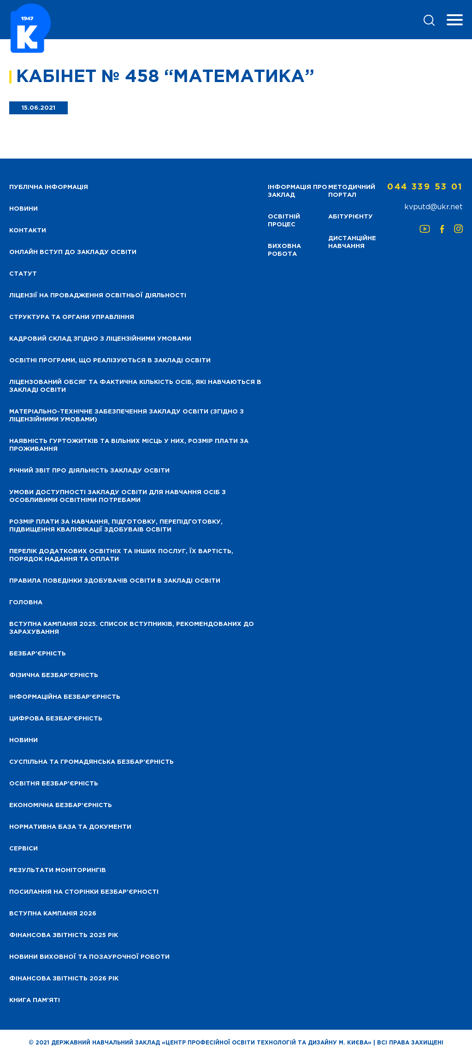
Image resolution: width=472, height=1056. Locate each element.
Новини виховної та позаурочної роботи (89, 957)
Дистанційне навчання (352, 242)
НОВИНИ (23, 209)
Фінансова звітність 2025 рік (63, 935)
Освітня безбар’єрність (53, 783)
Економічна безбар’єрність (60, 805)
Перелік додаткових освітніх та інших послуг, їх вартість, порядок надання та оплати (121, 555)
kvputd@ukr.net (433, 207)
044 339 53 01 (425, 187)
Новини (23, 740)
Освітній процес (284, 220)
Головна (25, 602)
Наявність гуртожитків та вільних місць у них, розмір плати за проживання (128, 445)
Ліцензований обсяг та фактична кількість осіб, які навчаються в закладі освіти (135, 386)
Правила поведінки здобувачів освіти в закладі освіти (114, 581)
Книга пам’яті (34, 1000)
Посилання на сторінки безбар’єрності (84, 892)
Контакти (27, 230)
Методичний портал (351, 191)
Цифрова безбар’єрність (55, 718)
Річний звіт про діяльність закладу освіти (89, 470)
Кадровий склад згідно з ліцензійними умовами (100, 339)
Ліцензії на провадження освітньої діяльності (97, 295)
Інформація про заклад (297, 191)
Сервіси (23, 848)
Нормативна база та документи (70, 827)
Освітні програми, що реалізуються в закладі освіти (110, 360)
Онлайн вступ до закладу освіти (72, 252)
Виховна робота (284, 250)
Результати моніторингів (57, 870)
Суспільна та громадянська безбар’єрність (91, 762)
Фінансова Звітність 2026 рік (63, 978)
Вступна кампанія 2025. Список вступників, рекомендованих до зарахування (131, 628)
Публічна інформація (48, 187)
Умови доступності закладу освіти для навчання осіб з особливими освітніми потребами (117, 496)
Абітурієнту (350, 216)
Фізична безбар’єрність (53, 675)
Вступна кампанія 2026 (52, 913)
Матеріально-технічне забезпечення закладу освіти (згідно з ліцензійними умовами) (126, 415)
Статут (23, 274)
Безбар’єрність (37, 653)
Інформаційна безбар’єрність (64, 697)
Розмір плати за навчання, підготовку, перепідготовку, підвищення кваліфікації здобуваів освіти (116, 525)
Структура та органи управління (71, 317)
